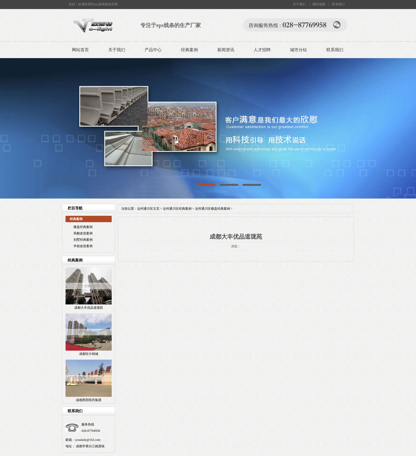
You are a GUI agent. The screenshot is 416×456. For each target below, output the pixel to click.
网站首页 (80, 50)
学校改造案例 (83, 246)
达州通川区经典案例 (177, 208)
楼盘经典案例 (83, 227)
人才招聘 (262, 50)
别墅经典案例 (83, 240)
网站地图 (319, 4)
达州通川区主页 (148, 208)
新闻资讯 (225, 50)
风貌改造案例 (83, 233)
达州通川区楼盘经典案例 (212, 208)
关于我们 (299, 4)
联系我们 (338, 4)
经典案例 (189, 50)
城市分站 (298, 50)
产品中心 (153, 50)
